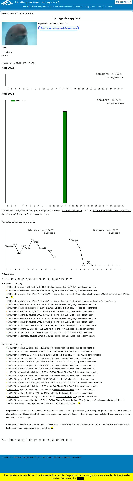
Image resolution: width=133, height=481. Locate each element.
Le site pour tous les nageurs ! (37, 2)
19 (67, 279)
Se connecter (123, 2)
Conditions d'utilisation (11, 457)
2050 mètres (13, 379)
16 (56, 279)
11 (36, 279)
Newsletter (76, 457)
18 (63, 279)
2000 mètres (13, 287)
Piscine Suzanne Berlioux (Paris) (70, 400)
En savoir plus (68, 478)
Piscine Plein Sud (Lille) (72, 210)
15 (52, 279)
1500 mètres (13, 348)
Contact (50, 457)
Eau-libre (108, 7)
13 (44, 279)
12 (40, 279)
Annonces (96, 7)
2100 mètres (13, 372)
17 (59, 279)
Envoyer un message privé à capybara (59, 28)
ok (80, 478)
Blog (87, 7)
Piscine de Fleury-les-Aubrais (30, 214)
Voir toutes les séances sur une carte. (18, 222)
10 (32, 279)
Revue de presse (62, 457)
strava (9, 52)
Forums (78, 7)
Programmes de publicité (34, 457)
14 (48, 279)
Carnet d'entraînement (62, 7)
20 (71, 279)
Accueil (26, 7)
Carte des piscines (40, 7)
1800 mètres (13, 322)
